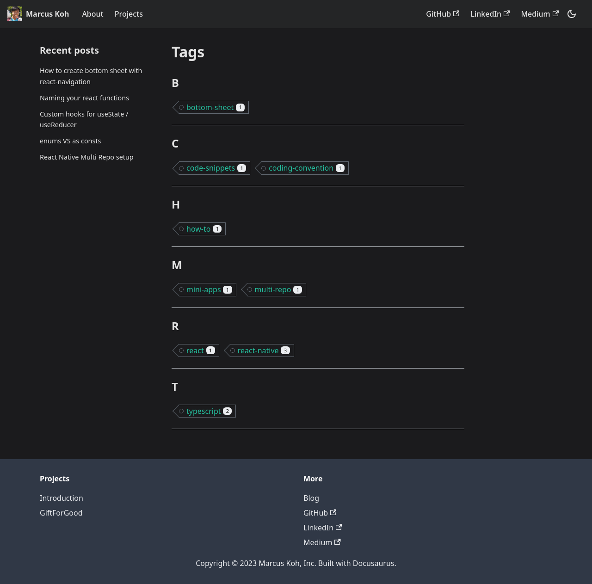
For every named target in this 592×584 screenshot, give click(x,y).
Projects (129, 14)
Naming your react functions (84, 97)
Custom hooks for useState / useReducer (84, 119)
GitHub (442, 14)
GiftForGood (61, 513)
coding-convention (307, 168)
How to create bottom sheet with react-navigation (91, 76)
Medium (540, 14)
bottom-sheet (215, 107)
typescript (209, 411)
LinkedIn (490, 14)
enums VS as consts (70, 140)
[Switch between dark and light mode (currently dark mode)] (571, 13)
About (92, 14)
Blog (311, 498)
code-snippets (216, 168)
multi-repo (278, 289)
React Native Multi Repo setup (87, 157)
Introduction (61, 498)
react (200, 350)
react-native (264, 350)
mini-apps (209, 289)
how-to (204, 229)
